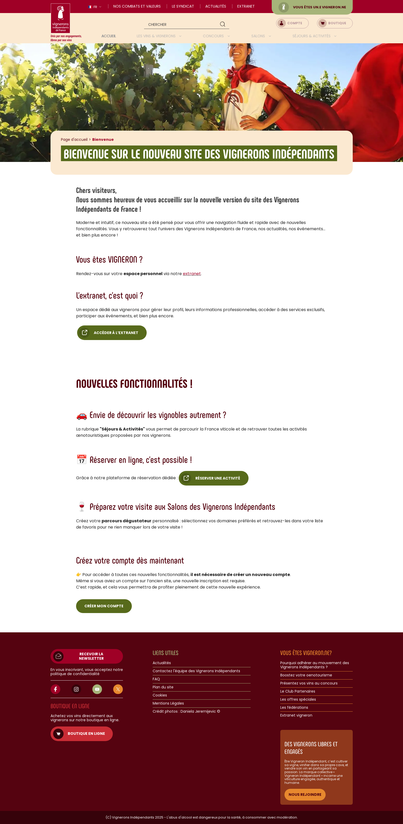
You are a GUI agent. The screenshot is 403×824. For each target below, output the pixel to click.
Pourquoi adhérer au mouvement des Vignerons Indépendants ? (314, 665)
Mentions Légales (168, 703)
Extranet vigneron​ (296, 715)
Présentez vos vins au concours (309, 683)
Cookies (160, 695)
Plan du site (163, 687)
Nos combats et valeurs (137, 6)
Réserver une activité (217, 478)
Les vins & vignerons (157, 36)
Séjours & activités (312, 36)
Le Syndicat (183, 6)
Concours (214, 36)
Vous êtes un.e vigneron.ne (312, 7)
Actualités (215, 6)
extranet (192, 274)
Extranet (246, 6)
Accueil (108, 36)
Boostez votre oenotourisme (306, 675)
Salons (258, 36)
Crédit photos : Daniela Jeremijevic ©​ (186, 712)
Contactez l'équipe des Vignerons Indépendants (196, 671)
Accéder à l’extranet (116, 332)
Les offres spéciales (298, 700)
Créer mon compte (103, 606)
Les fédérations (294, 708)
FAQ (156, 679)
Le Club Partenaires (297, 691)
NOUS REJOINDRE (305, 794)
